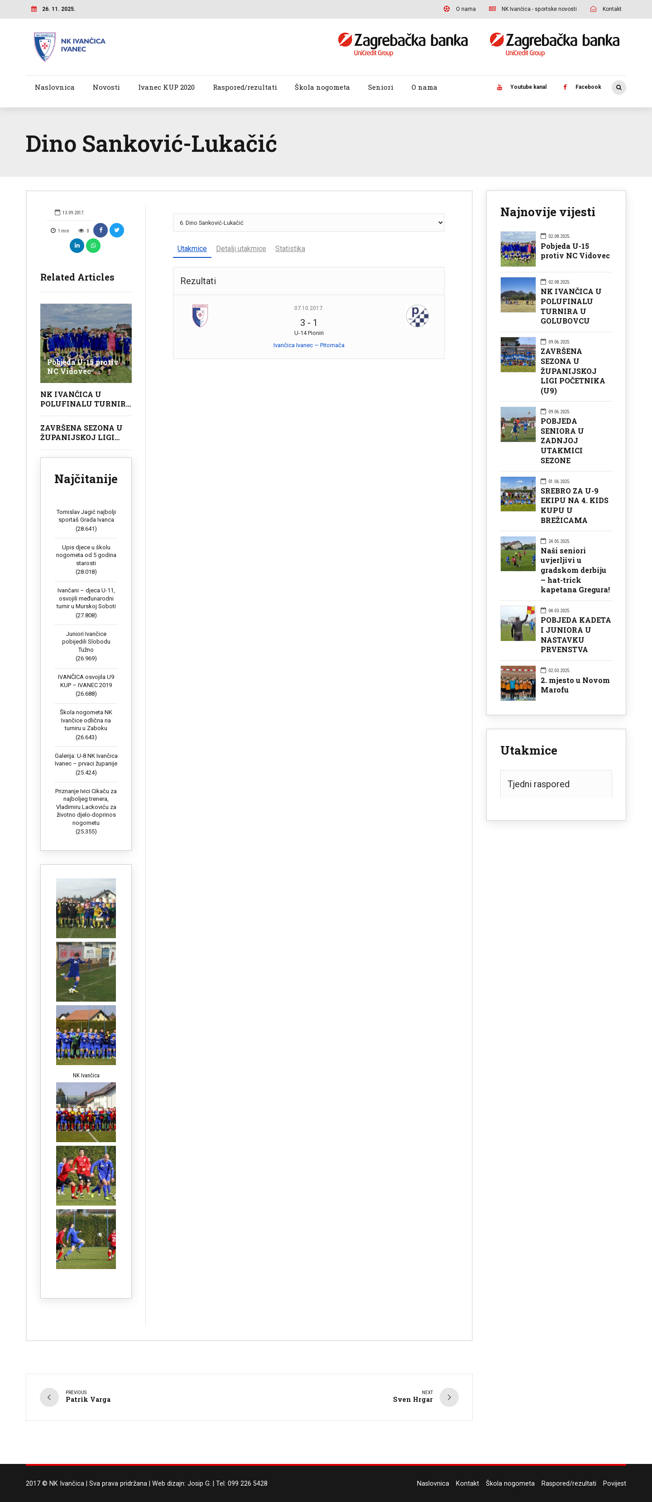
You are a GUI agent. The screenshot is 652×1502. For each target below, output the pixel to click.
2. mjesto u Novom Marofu (575, 685)
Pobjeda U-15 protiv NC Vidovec (83, 366)
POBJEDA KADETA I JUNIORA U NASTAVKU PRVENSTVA (576, 634)
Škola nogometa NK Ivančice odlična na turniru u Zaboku (86, 720)
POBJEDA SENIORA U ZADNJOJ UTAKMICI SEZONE (562, 440)
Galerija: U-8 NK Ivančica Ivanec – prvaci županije (86, 759)
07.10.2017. (309, 308)
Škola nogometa (322, 87)
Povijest (614, 1483)
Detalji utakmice (241, 248)
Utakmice (192, 248)
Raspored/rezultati (245, 87)
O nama (424, 87)
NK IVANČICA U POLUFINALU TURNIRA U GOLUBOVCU (86, 403)
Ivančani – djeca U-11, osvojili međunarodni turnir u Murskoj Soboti (86, 598)
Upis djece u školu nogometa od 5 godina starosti (86, 555)
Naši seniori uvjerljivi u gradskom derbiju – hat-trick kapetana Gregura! (575, 570)
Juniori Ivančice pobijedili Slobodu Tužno (86, 641)
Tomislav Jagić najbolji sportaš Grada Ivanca (86, 516)
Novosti (106, 87)
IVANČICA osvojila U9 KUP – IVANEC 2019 (86, 680)
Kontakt (467, 1483)
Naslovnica (55, 87)
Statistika (290, 248)
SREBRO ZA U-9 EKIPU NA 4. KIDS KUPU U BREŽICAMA (575, 505)
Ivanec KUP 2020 (166, 87)
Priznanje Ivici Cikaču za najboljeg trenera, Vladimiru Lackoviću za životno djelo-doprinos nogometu (86, 807)
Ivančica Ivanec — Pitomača (309, 345)
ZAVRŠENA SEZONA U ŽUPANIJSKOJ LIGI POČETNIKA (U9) (81, 437)
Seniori (380, 87)
